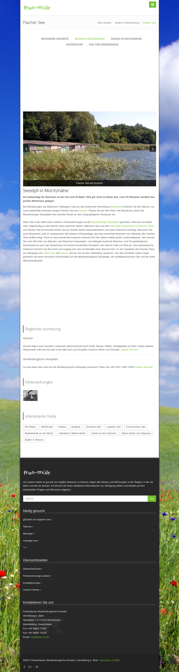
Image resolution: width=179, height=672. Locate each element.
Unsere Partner (32, 589)
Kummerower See (135, 426)
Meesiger (29, 533)
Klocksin (82, 210)
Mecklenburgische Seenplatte (40, 359)
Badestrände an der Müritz (39, 433)
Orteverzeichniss (32, 568)
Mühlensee (47, 426)
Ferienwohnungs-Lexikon (37, 575)
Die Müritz (30, 426)
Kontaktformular (32, 583)
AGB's (117, 660)
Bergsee (75, 426)
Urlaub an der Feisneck (103, 433)
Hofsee (64, 253)
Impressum (105, 660)
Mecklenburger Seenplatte (105, 222)
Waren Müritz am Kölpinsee (136, 433)
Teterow (28, 526)
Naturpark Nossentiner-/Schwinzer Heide (132, 226)
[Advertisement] (89, 84)
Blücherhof (116, 206)
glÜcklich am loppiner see (37, 519)
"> (25, 547)
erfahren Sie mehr (129, 349)
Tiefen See (49, 253)
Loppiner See (113, 426)
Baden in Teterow (34, 439)
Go (152, 498)
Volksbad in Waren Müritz (72, 433)
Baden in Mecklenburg (127, 22)
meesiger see (31, 540)
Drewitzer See (93, 426)
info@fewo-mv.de (39, 637)
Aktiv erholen (104, 22)
